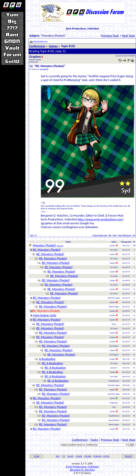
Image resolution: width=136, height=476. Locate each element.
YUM (36, 456)
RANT (70, 456)
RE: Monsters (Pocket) (47, 250)
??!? (64, 456)
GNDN (79, 456)
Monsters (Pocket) (44, 245)
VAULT (128, 456)
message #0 (44, 69)
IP (36, 235)
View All (60, 246)
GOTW (106, 456)
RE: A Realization (52, 363)
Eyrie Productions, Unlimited (82, 466)
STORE (87, 456)
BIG (58, 456)
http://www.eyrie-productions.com (100, 219)
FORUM (97, 456)
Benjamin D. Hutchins (82, 469)
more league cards (44, 315)
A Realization (47, 359)
